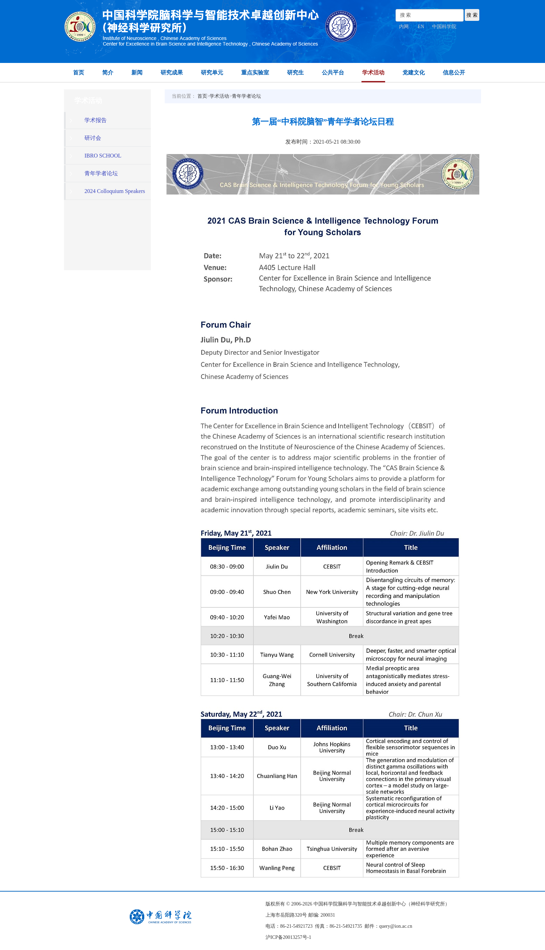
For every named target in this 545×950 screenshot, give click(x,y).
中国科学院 (444, 26)
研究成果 (172, 72)
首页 (78, 72)
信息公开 (454, 72)
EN (421, 26)
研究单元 (212, 72)
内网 (404, 26)
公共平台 (333, 72)
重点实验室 (255, 72)
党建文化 (413, 72)
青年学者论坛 (246, 96)
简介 (107, 72)
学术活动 (373, 72)
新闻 (137, 72)
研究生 (295, 72)
